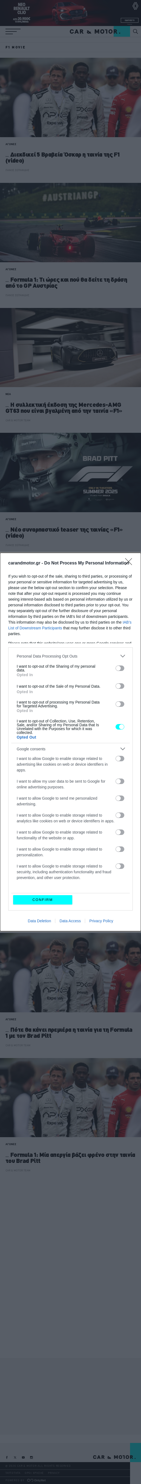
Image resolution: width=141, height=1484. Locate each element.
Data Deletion (39, 921)
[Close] (130, 563)
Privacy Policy (101, 921)
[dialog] (70, 742)
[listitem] (70, 656)
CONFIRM (42, 900)
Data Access (70, 921)
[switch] (120, 668)
